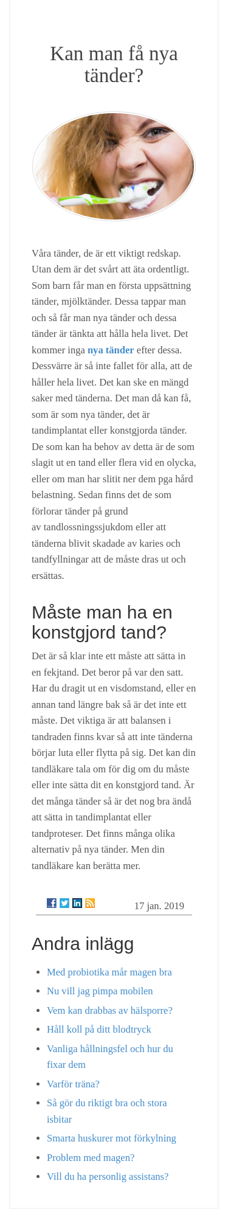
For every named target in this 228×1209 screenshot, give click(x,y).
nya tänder (111, 350)
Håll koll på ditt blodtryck (99, 1029)
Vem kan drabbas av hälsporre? (110, 1010)
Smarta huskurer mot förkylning (111, 1138)
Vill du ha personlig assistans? (107, 1176)
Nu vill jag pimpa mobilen (100, 991)
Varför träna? (73, 1084)
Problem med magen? (90, 1157)
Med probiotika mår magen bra (109, 972)
